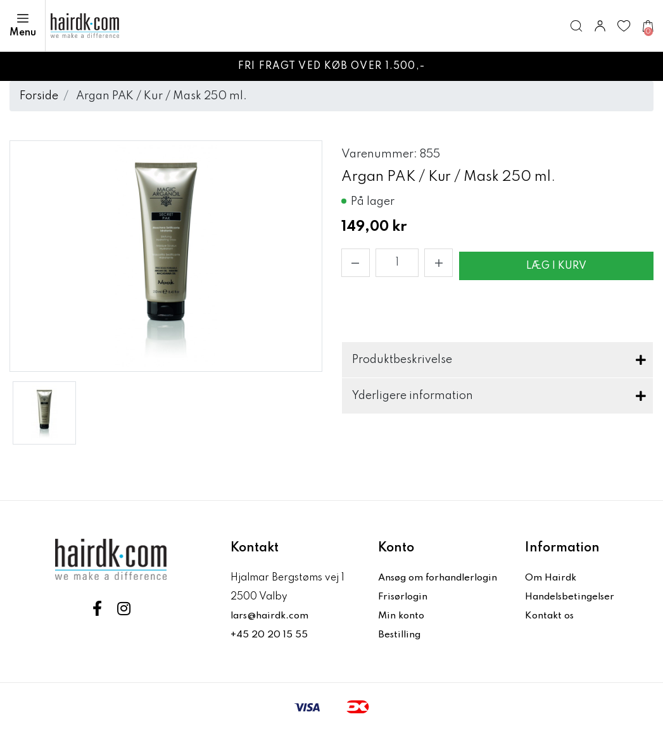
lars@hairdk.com (271, 616)
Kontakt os (551, 616)
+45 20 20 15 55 (269, 635)
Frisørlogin (405, 597)
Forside (39, 96)
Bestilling (401, 635)
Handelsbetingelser (572, 597)
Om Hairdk (551, 578)
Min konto (402, 616)
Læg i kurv (556, 266)
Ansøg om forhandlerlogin (442, 578)
